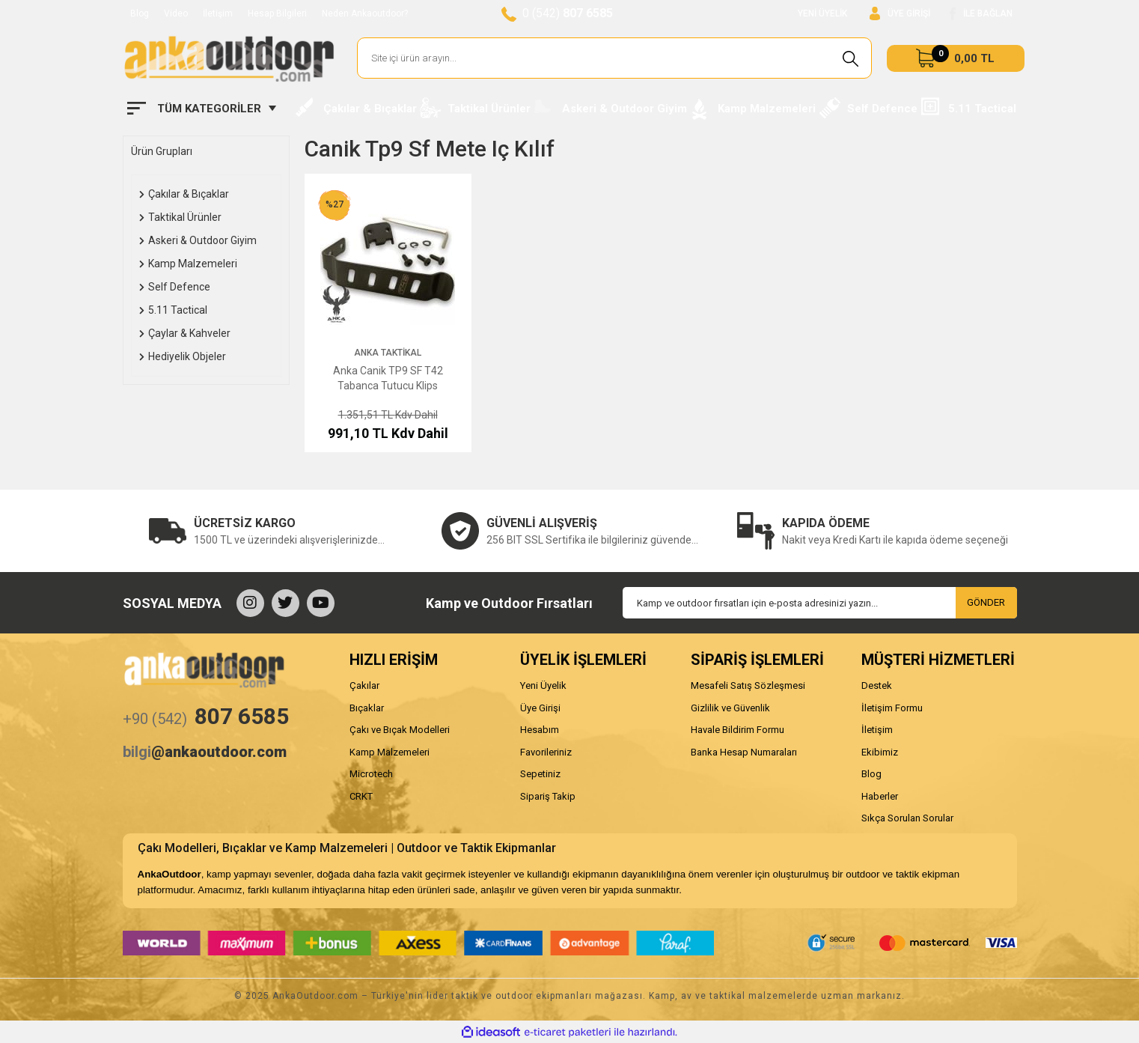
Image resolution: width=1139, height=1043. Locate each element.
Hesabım (539, 729)
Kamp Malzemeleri (389, 752)
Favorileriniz (546, 752)
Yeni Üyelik (543, 685)
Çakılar (364, 685)
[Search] (615, 58)
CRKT (361, 796)
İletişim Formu (892, 708)
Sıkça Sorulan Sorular (907, 818)
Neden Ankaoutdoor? (365, 13)
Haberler (879, 796)
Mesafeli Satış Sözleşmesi (748, 685)
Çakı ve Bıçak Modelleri (399, 729)
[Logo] (229, 58)
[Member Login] (900, 14)
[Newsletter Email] (820, 602)
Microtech (371, 773)
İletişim (218, 13)
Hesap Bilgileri (277, 13)
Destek (876, 685)
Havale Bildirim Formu (737, 729)
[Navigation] (202, 108)
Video (176, 13)
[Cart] (956, 58)
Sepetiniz (540, 773)
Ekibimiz (879, 752)
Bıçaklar (366, 708)
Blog (139, 13)
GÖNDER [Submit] (986, 602)
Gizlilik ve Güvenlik (730, 708)
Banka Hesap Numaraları (744, 752)
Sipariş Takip (547, 796)
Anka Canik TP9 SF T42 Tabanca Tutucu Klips (388, 378)
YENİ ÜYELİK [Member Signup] (822, 13)
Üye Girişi (540, 708)
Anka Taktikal (387, 352)
